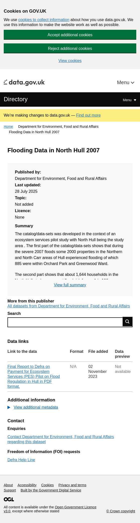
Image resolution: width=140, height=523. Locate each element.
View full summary (70, 285)
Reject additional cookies (70, 48)
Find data (128, 321)
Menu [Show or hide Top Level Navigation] (128, 100)
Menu (124, 82)
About (8, 485)
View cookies (70, 61)
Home (8, 127)
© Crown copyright (120, 511)
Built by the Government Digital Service (51, 490)
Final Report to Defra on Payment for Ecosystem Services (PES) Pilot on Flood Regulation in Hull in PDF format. (33, 376)
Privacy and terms (72, 485)
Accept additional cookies (70, 35)
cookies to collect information (43, 20)
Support (10, 490)
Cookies (47, 485)
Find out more (88, 115)
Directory (16, 99)
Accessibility (26, 485)
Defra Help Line (21, 460)
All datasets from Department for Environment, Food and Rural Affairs (68, 306)
